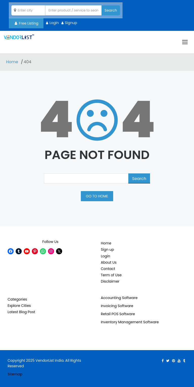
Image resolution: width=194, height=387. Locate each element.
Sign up (107, 249)
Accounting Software (119, 297)
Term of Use (111, 275)
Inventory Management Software (130, 322)
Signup (71, 22)
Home (12, 62)
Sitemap (15, 374)
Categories (17, 299)
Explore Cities (19, 305)
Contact (108, 268)
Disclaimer (110, 281)
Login (54, 22)
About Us (108, 262)
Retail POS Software (118, 313)
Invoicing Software (117, 305)
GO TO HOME (97, 196)
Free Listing (26, 23)
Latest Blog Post (21, 311)
